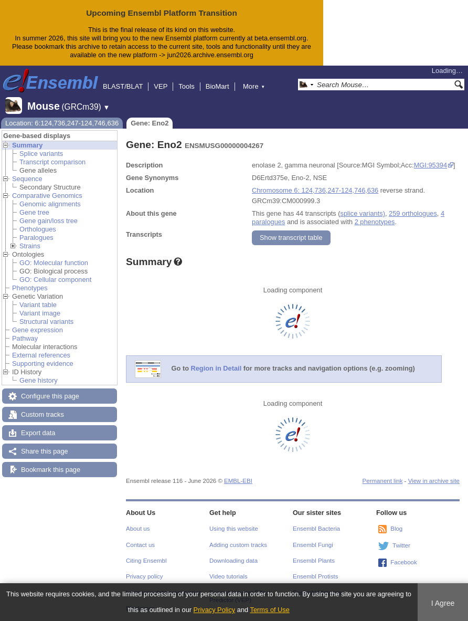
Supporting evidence (42, 363)
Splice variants (41, 153)
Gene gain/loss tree (48, 221)
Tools (186, 86)
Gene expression (37, 330)
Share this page (44, 451)
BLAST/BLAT (123, 86)
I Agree (443, 603)
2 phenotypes (375, 222)
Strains (29, 246)
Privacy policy (144, 576)
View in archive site (434, 481)
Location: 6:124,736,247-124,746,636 (62, 123)
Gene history (38, 380)
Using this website (233, 528)
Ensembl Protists (315, 576)
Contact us (140, 545)
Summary (27, 145)
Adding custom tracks (238, 545)
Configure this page (50, 396)
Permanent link (383, 481)
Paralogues (36, 237)
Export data (38, 433)
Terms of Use (270, 610)
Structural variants (46, 321)
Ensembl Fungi (313, 545)
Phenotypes (30, 288)
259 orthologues (413, 213)
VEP (160, 86)
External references (41, 355)
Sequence (27, 179)
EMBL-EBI (238, 481)
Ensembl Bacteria (316, 528)
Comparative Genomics (47, 195)
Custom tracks (42, 414)
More (254, 86)
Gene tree (34, 212)
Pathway (25, 338)
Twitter (401, 545)
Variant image (39, 313)
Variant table (38, 305)
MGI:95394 (430, 165)
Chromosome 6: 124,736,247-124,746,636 (315, 190)
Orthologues (37, 229)
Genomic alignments (50, 204)
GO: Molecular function (53, 263)
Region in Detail (216, 368)
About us (138, 528)
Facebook (403, 562)
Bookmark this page (50, 469)
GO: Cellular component (55, 279)
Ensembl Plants (314, 560)
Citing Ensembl (146, 560)
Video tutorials (228, 576)
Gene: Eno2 (149, 123)
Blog (396, 528)
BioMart (217, 86)
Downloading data (233, 560)
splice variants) (363, 213)
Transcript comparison (52, 162)
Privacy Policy (215, 610)
